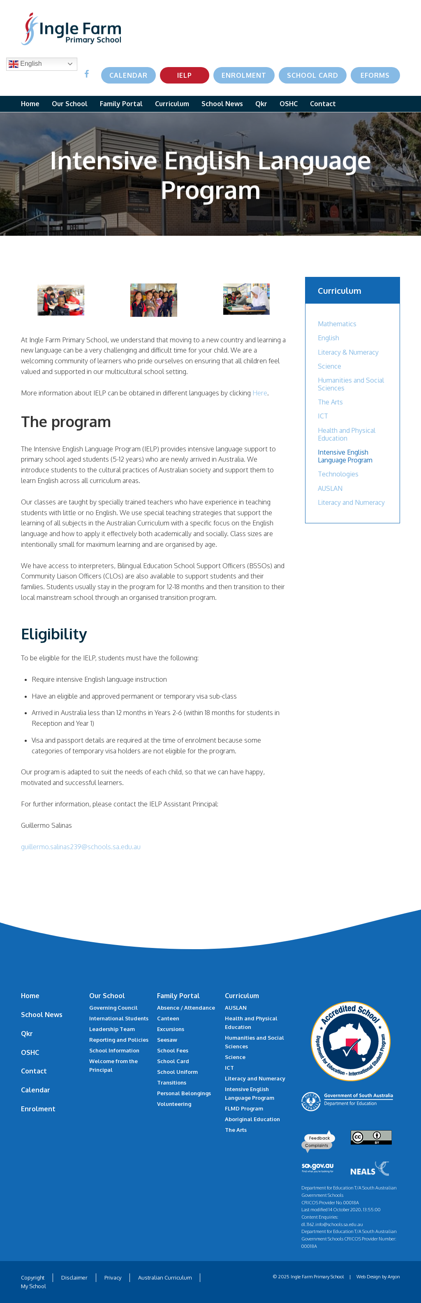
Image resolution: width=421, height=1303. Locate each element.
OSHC (289, 104)
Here (259, 393)
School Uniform (177, 1071)
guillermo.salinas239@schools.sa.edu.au (81, 847)
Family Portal (121, 104)
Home (30, 104)
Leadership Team (112, 1029)
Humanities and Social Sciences (351, 384)
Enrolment (244, 75)
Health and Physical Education (346, 434)
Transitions (171, 1082)
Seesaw (167, 1039)
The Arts (330, 402)
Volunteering (174, 1104)
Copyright (32, 1277)
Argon (394, 1277)
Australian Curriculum (165, 1277)
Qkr (261, 104)
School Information (114, 1050)
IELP (184, 75)
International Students (118, 1018)
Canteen (168, 1018)
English (25, 64)
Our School (70, 104)
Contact (323, 104)
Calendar (128, 75)
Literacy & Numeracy (348, 352)
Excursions (170, 1029)
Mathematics (337, 324)
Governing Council (113, 1007)
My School (33, 1286)
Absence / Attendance (186, 1007)
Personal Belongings (184, 1093)
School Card (312, 75)
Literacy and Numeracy (351, 502)
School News (222, 104)
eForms (375, 75)
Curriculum (172, 104)
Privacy (112, 1277)
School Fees (172, 1050)
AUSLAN (330, 488)
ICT (323, 416)
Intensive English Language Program (345, 456)
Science (329, 366)
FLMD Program (244, 1108)
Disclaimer (74, 1277)
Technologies (338, 474)
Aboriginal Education (252, 1119)
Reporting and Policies (118, 1039)
